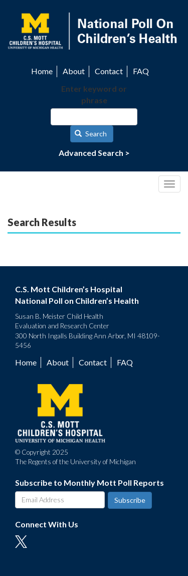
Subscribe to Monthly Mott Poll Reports (89, 482)
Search (91, 133)
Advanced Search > (94, 152)
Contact (109, 71)
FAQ (141, 71)
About (74, 71)
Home (42, 71)
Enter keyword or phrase (94, 94)
